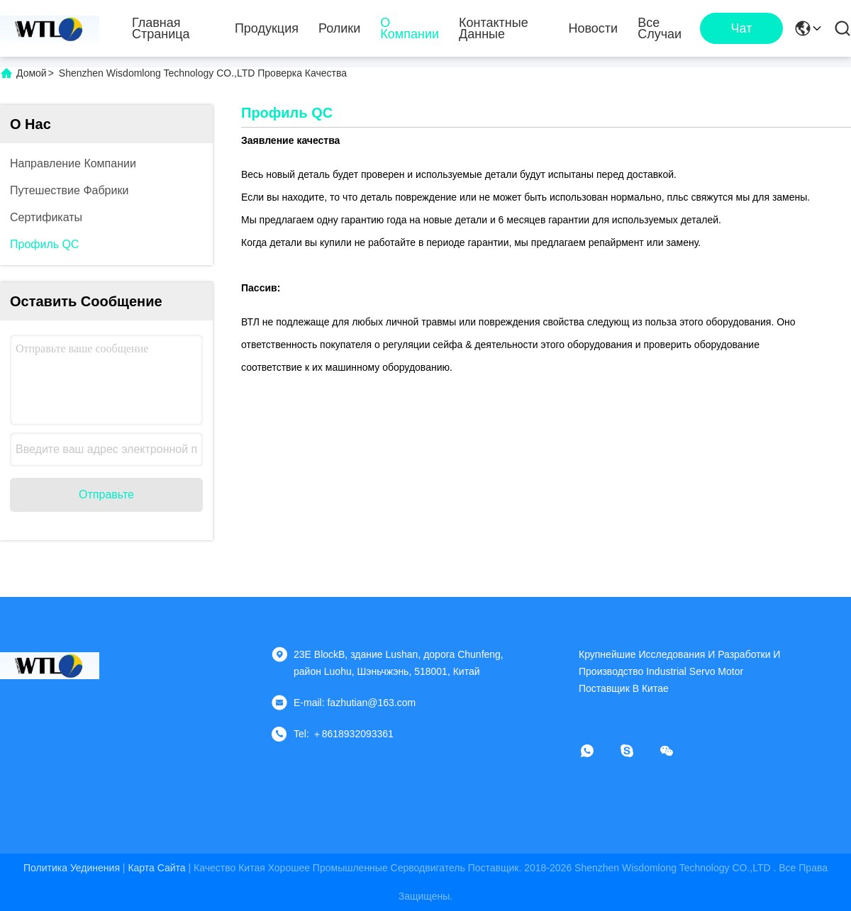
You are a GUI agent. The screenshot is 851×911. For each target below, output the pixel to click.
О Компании (409, 28)
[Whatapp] (597, 750)
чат (741, 28)
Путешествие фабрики (69, 190)
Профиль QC (44, 244)
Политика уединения (71, 867)
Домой (31, 73)
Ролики (339, 28)
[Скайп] (636, 750)
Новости (593, 28)
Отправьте (106, 494)
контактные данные (493, 28)
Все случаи (660, 28)
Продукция (267, 28)
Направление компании (73, 163)
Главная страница (161, 28)
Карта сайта (156, 867)
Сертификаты (46, 217)
